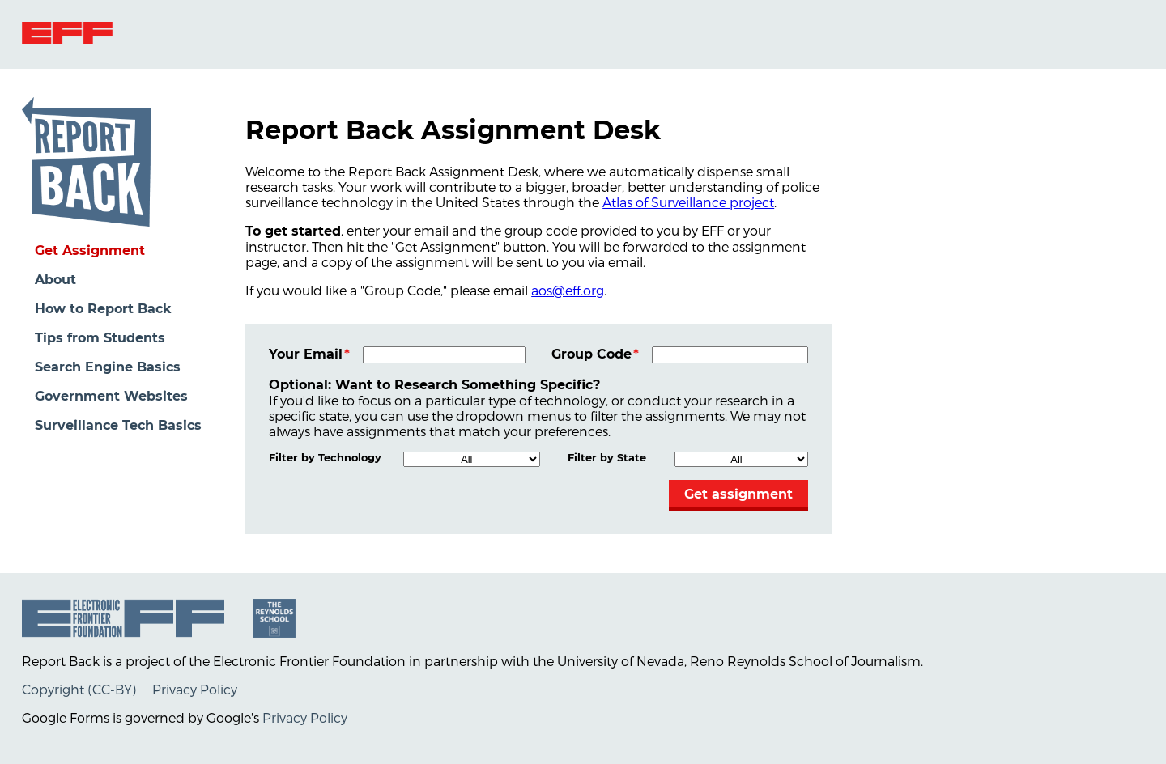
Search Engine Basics (108, 367)
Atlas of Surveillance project (688, 202)
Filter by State (607, 458)
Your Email (306, 354)
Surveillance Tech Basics (118, 425)
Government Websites (111, 396)
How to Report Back (103, 308)
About (55, 279)
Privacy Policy (194, 689)
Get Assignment (90, 250)
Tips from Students (100, 338)
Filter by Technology (325, 458)
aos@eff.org (567, 290)
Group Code (591, 354)
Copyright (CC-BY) (79, 689)
